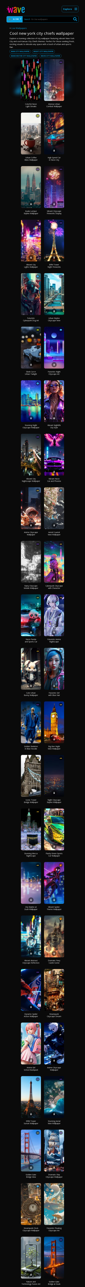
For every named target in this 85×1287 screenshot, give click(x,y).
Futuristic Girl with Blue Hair (54, 694)
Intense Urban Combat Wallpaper (54, 105)
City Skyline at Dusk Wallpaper (30, 908)
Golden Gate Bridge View (31, 1175)
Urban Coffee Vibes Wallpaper (31, 158)
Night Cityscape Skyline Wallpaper (54, 801)
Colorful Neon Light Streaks (31, 105)
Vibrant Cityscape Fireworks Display (54, 212)
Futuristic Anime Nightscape (54, 640)
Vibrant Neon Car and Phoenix (54, 480)
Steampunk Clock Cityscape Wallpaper (31, 1229)
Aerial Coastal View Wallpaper (54, 533)
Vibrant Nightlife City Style (54, 426)
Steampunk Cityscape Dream (54, 1015)
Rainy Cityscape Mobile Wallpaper (31, 587)
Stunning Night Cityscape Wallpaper (31, 426)
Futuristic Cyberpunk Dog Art (31, 319)
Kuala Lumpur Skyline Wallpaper (31, 212)
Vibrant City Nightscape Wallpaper (31, 480)
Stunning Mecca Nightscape (31, 854)
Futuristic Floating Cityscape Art (54, 1229)
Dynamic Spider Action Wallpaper (31, 1015)
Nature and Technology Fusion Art (31, 1282)
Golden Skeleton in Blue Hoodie (31, 747)
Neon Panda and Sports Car (31, 640)
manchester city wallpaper (24, 56)
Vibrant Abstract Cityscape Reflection (30, 961)
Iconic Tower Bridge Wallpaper (31, 801)
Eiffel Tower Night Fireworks (54, 265)
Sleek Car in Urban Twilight (31, 372)
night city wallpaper (43, 51)
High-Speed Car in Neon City (54, 158)
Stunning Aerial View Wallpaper (54, 1122)
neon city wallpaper (50, 56)
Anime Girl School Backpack (31, 1068)
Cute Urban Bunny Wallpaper (31, 694)
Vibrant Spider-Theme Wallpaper (54, 908)
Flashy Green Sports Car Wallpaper (54, 854)
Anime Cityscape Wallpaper (31, 533)
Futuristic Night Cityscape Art (54, 372)
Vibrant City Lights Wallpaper (31, 265)
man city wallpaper (20, 51)
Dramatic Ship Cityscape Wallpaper (54, 1175)
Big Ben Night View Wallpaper (54, 747)
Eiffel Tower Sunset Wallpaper (31, 1122)
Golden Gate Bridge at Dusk (54, 1282)
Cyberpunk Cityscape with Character (54, 587)
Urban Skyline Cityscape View (54, 319)
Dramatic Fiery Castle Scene (54, 961)
